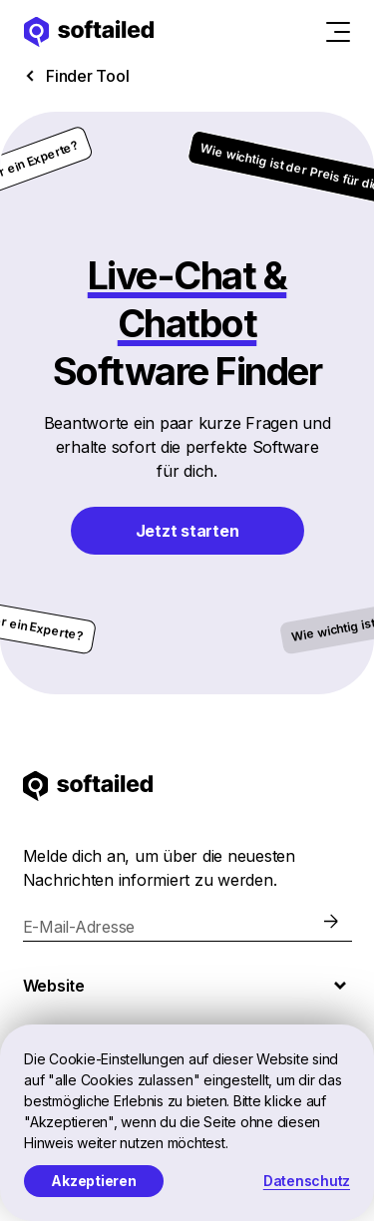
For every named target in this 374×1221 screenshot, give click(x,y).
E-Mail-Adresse (79, 927)
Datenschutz (306, 1180)
